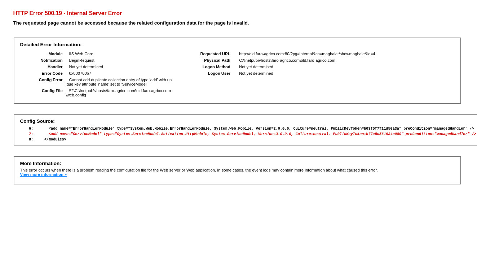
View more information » (43, 178)
